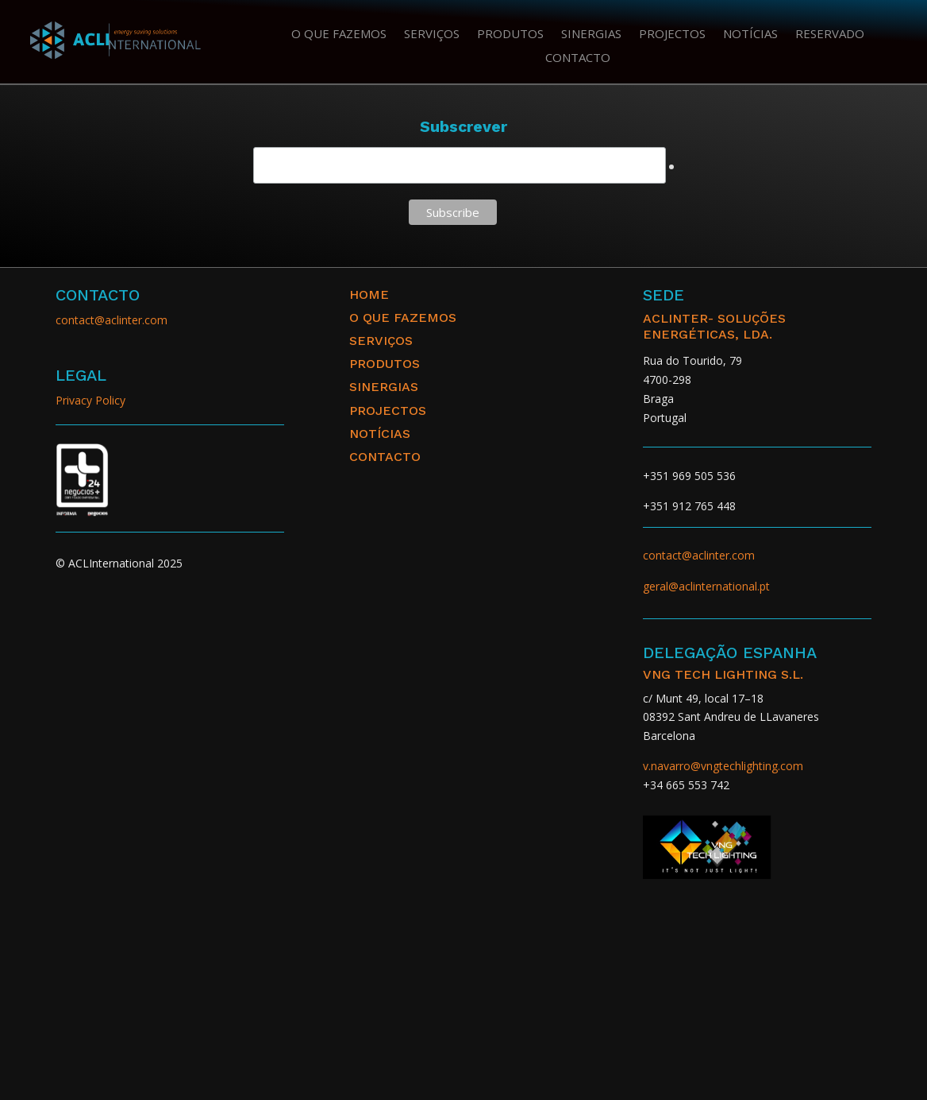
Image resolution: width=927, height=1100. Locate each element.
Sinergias (591, 34)
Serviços (432, 34)
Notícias (750, 34)
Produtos (510, 34)
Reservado (829, 34)
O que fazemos (339, 34)
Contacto (577, 58)
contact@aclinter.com (111, 319)
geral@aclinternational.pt (706, 586)
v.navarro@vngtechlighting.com (723, 765)
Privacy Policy (90, 400)
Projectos (672, 34)
